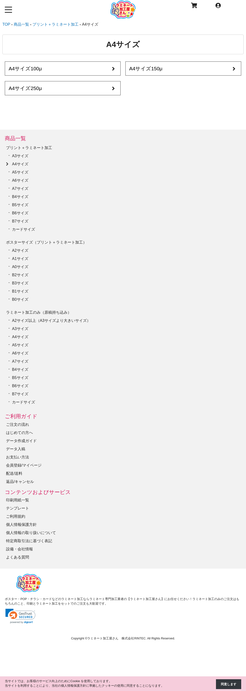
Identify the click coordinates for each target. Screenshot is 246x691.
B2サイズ (20, 275)
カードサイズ (23, 229)
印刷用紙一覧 (17, 500)
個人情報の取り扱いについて (31, 533)
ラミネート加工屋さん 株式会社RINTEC (116, 638)
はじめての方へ (19, 433)
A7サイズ (20, 188)
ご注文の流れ (17, 424)
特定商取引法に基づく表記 (29, 541)
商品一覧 (15, 138)
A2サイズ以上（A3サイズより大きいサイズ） (51, 320)
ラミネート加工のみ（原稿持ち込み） (38, 312)
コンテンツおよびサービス (38, 492)
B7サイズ (20, 221)
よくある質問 (17, 557)
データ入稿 (15, 449)
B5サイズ (20, 205)
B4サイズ (20, 197)
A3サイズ (20, 156)
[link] (20, 616)
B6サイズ (20, 213)
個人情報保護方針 (21, 525)
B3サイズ (20, 283)
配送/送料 (14, 473)
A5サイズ (20, 172)
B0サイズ (20, 299)
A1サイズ (20, 259)
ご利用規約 (15, 516)
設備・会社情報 (19, 549)
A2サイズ (20, 250)
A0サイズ (20, 267)
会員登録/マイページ (24, 465)
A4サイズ (20, 164)
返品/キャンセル (20, 482)
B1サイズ (20, 291)
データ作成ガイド (21, 441)
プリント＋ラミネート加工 (29, 148)
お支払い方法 (17, 457)
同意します (228, 684)
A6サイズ (20, 180)
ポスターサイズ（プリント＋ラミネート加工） (46, 242)
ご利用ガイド (21, 416)
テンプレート (17, 508)
